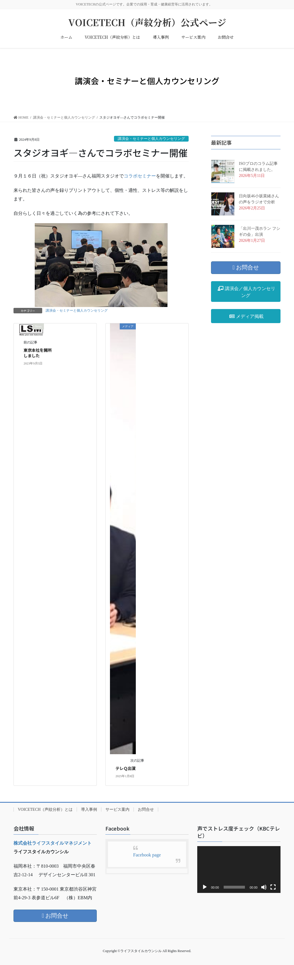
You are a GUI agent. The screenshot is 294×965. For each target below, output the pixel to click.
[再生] (205, 887)
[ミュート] (264, 887)
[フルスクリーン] (273, 887)
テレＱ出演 (125, 768)
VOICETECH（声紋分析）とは (45, 809)
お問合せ (146, 809)
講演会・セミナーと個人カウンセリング (151, 139)
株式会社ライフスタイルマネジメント (52, 843)
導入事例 (89, 809)
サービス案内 (117, 809)
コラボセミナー (140, 175)
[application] (239, 869)
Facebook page (147, 854)
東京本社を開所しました (38, 353)
